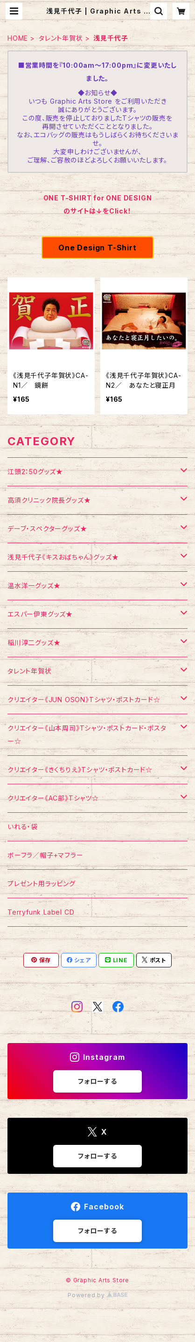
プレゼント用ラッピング (41, 884)
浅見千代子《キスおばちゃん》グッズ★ (62, 557)
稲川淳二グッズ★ (33, 642)
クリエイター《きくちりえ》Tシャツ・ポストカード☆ (80, 770)
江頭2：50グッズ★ (35, 472)
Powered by (97, 1295)
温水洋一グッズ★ (33, 585)
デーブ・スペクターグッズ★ (47, 529)
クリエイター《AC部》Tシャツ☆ (53, 798)
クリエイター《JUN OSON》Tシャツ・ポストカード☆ (83, 699)
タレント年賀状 (61, 38)
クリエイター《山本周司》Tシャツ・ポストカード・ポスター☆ (87, 734)
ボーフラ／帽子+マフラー (45, 855)
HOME (17, 38)
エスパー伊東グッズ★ (40, 614)
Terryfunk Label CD (40, 912)
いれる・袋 (22, 827)
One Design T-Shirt (97, 247)
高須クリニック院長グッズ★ (49, 500)
